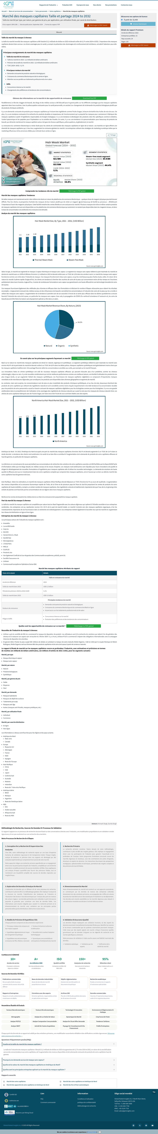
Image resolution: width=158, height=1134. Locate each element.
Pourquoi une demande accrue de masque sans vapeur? (59, 1060)
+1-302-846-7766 (123, 1106)
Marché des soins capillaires (16, 1081)
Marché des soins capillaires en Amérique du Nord (80, 1081)
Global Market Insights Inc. (12, 1125)
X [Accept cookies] (99, 1132)
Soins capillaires (55, 11)
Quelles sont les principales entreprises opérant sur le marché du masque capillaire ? (59, 1069)
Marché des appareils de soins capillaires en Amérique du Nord (28, 1085)
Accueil (4, 11)
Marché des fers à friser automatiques (76, 1085)
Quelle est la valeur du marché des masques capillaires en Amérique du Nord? (59, 1065)
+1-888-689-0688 (126, 1104)
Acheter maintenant (138, 24)
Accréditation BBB (36, 963)
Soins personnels (41, 11)
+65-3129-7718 (124, 1108)
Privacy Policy (92, 1132)
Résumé (59, 32)
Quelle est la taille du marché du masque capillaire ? (59, 1044)
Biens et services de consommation (21, 11)
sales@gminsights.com (126, 1111)
